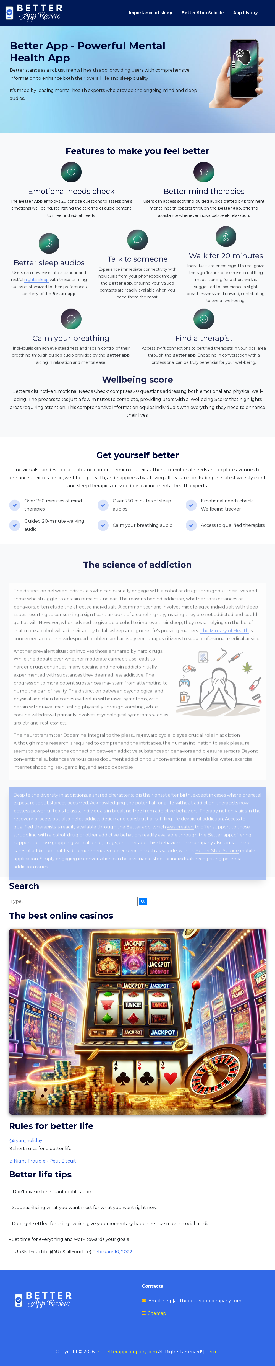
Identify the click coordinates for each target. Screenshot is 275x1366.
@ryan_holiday (25, 1140)
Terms (212, 1351)
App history (245, 12)
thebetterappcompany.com (126, 1351)
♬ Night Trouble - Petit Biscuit (42, 1161)
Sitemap (157, 1313)
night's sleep (36, 294)
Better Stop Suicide (203, 12)
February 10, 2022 (112, 1251)
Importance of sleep (150, 12)
